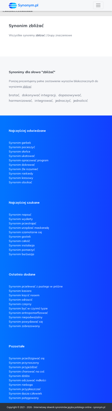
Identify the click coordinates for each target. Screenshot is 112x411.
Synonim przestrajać (22, 223)
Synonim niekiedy (21, 173)
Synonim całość (19, 241)
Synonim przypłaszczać (25, 389)
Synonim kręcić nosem (24, 295)
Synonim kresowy (21, 178)
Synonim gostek (20, 236)
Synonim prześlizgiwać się (27, 358)
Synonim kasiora (20, 291)
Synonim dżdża (19, 376)
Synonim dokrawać (22, 164)
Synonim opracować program (28, 160)
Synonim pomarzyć (22, 250)
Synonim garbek (20, 142)
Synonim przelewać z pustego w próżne (36, 286)
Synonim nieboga (21, 384)
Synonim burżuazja (21, 254)
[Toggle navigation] (98, 5)
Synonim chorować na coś (26, 371)
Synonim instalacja (21, 245)
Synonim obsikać (20, 182)
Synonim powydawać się (26, 321)
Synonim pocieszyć (22, 147)
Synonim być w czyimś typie (28, 308)
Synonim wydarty (21, 219)
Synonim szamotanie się (25, 232)
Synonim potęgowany (24, 398)
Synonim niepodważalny (26, 317)
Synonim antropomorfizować (28, 313)
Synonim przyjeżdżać (23, 367)
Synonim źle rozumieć (23, 169)
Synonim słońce (19, 151)
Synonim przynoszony (24, 362)
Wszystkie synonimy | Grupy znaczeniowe (40, 35)
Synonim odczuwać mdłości (27, 380)
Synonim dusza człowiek (25, 393)
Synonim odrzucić (20, 299)
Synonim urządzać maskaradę (29, 228)
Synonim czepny (20, 304)
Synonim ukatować (22, 156)
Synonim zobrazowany (24, 326)
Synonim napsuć (20, 214)
